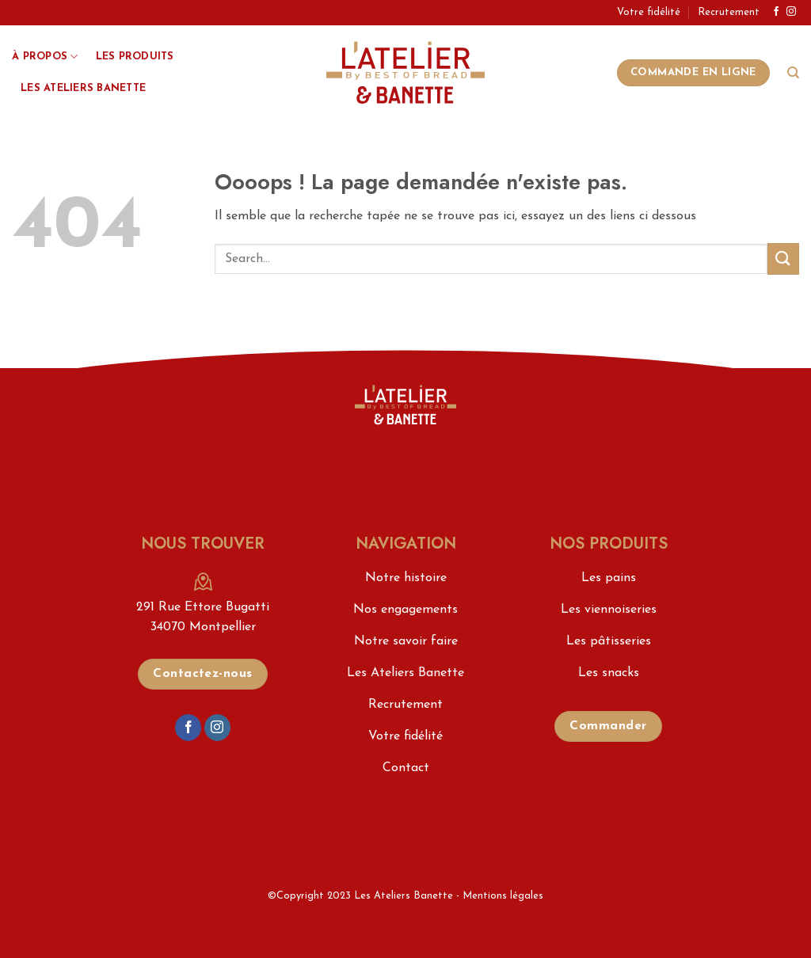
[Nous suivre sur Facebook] (776, 11)
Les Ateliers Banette (83, 88)
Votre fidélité (648, 12)
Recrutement (729, 12)
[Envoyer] (783, 258)
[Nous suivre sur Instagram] (791, 11)
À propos (45, 56)
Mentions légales (503, 896)
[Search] (793, 73)
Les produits (135, 56)
